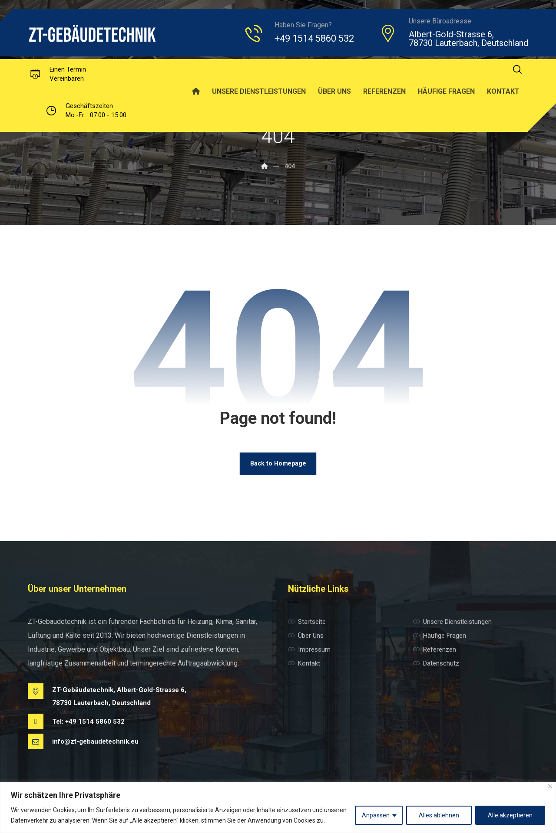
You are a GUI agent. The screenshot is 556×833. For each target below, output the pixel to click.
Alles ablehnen (439, 815)
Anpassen (376, 815)
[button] (517, 69)
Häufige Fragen (439, 636)
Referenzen (434, 650)
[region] (278, 807)
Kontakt (304, 664)
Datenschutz (436, 664)
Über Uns (306, 636)
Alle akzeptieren (510, 815)
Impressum (309, 650)
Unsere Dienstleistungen (452, 622)
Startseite (307, 622)
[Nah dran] (550, 786)
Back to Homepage (278, 463)
